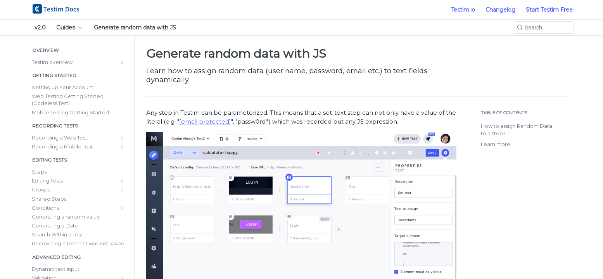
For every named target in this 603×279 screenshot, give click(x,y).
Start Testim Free (549, 9)
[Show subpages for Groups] (122, 190)
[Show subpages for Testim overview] (122, 62)
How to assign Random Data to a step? (516, 130)
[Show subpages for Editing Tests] (122, 181)
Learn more (495, 144)
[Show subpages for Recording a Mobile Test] (122, 147)
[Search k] (544, 27)
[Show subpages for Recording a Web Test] (122, 138)
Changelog (500, 9)
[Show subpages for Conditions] (122, 208)
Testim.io (463, 9)
